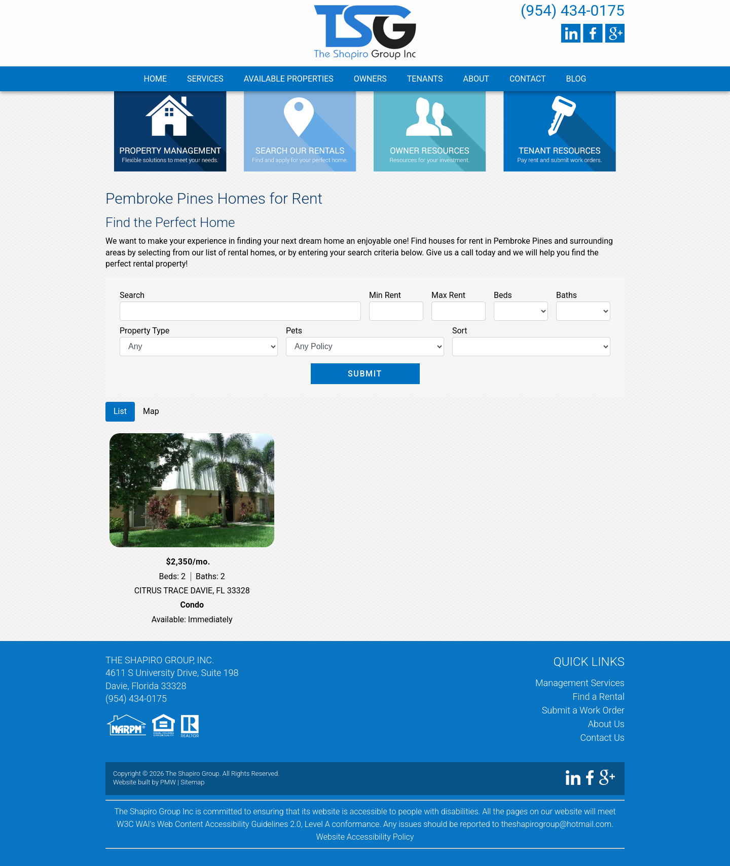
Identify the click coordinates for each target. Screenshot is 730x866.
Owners (370, 79)
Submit (365, 374)
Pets (294, 330)
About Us (606, 724)
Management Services (580, 682)
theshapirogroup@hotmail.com (556, 824)
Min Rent (385, 295)
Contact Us (602, 737)
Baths (566, 295)
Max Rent (448, 295)
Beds (503, 295)
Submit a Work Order (583, 710)
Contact (527, 79)
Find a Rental (598, 696)
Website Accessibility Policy (365, 837)
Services (205, 79)
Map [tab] (151, 411)
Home (155, 79)
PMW (168, 782)
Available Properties (289, 79)
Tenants (425, 79)
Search (132, 295)
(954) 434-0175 (573, 10)
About (476, 79)
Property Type (144, 330)
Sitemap (192, 782)
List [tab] (120, 411)
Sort (459, 330)
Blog (576, 79)
